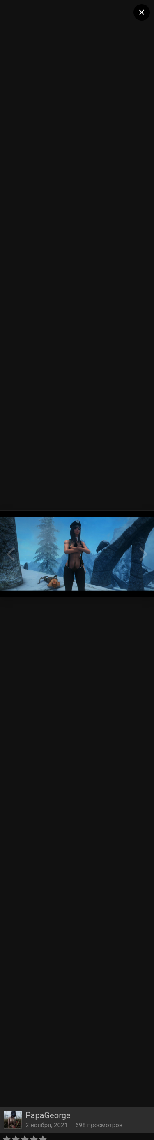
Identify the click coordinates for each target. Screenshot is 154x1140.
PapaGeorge (48, 1115)
